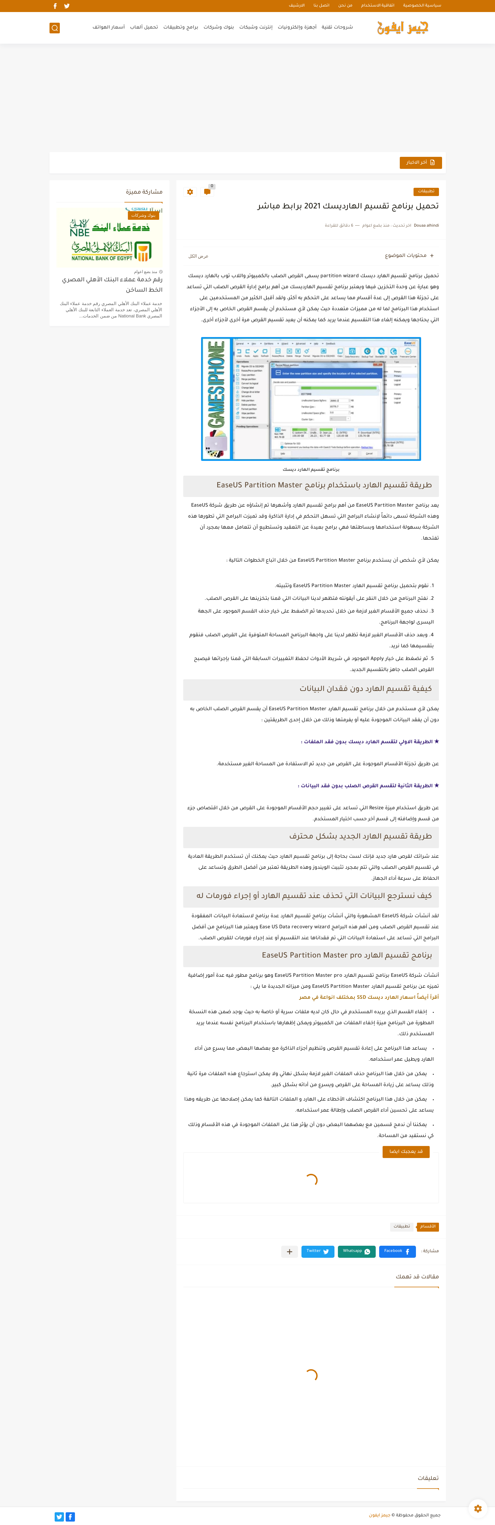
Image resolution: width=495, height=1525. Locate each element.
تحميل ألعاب (144, 27)
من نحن (345, 6)
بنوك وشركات (219, 27)
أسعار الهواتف (108, 27)
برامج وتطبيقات (180, 27)
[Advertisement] (248, 99)
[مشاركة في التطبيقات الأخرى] (289, 1252)
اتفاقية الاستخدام (377, 6)
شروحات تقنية (337, 27)
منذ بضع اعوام (145, 271)
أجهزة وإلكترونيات (297, 27)
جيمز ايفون (379, 1515)
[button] (397, 1252)
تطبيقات (426, 192)
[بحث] (55, 28)
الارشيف (297, 6)
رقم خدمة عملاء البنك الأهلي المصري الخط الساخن (112, 285)
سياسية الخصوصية (422, 6)
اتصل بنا (321, 6)
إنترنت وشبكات (256, 27)
